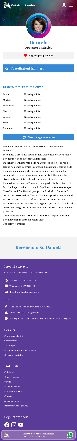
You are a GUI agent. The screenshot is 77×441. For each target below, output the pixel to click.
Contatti (8, 396)
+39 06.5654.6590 (27, 280)
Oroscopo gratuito (13, 355)
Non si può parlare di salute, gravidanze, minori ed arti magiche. (40, 318)
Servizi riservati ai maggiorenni (24, 312)
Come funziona (11, 377)
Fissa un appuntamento (38, 137)
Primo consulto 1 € (13, 336)
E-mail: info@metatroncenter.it (24, 292)
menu (71, 5)
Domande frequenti (13, 391)
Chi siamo (9, 372)
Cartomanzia (10, 340)
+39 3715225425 (27, 286)
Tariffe (7, 381)
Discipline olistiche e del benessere (21, 350)
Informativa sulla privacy (16, 405)
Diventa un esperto (13, 386)
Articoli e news (11, 401)
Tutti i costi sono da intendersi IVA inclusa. (30, 306)
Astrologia (9, 345)
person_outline (64, 5)
